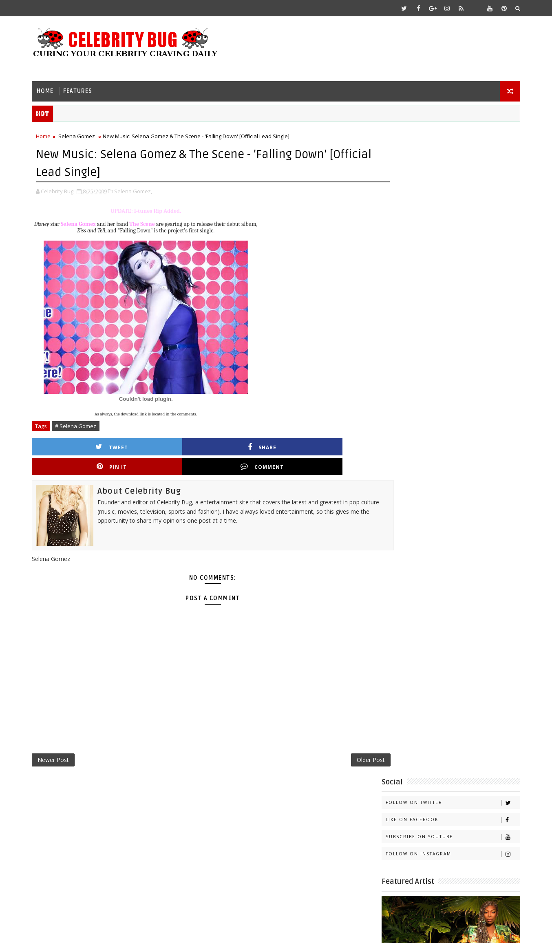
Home (50, 87)
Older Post (339, 740)
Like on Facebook (447, 169)
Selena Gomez (82, 135)
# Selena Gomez (81, 424)
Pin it (245, 444)
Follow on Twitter (447, 152)
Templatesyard (106, 930)
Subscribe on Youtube (447, 186)
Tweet (82, 444)
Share (164, 444)
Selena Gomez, (139, 189)
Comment (326, 444)
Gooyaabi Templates (199, 930)
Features (83, 87)
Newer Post (59, 740)
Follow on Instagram (447, 204)
